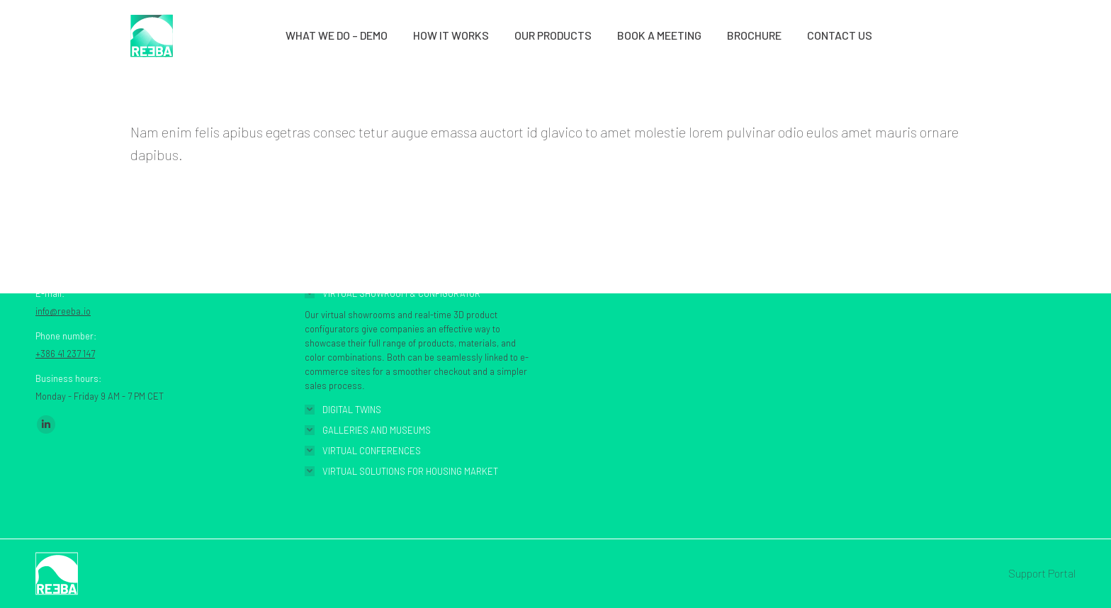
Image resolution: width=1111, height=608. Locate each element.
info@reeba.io (63, 311)
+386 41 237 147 (65, 353)
